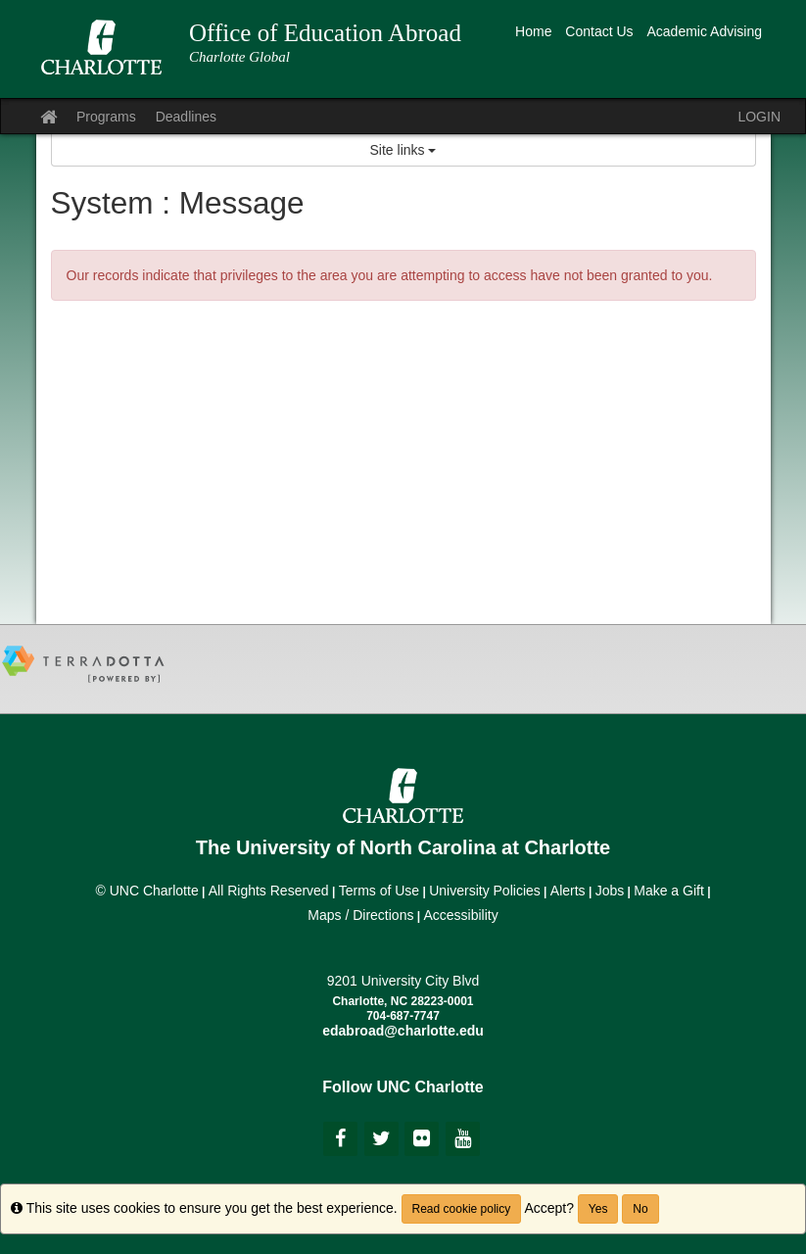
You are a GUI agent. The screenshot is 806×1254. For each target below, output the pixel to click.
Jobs (610, 890)
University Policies (485, 890)
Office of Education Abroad (325, 33)
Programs (106, 116)
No (640, 1209)
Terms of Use (379, 890)
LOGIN (759, 116)
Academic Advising (704, 31)
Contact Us (599, 31)
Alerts (568, 890)
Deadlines (186, 116)
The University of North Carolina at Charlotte (403, 847)
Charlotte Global (239, 57)
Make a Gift (669, 890)
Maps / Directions (360, 915)
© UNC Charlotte (146, 890)
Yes (598, 1209)
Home (533, 31)
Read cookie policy (461, 1209)
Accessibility (460, 915)
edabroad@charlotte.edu (403, 1030)
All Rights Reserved (269, 890)
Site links (403, 150)
